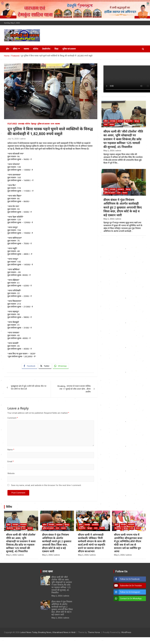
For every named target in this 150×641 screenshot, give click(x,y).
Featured (12, 124)
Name (10, 449)
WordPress (126, 632)
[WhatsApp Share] (61, 366)
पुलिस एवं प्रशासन (69, 49)
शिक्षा (56, 49)
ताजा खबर (48, 571)
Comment (12, 418)
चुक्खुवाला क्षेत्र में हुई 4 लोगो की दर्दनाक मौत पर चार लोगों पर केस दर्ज (28, 387)
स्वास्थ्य (26, 49)
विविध (9, 506)
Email (10, 461)
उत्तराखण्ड (121, 121)
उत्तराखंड (21, 124)
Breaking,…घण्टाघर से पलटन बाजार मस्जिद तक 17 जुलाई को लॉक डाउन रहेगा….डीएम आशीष (74, 389)
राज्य (52, 124)
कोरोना (35, 49)
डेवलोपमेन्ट (46, 49)
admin (23, 139)
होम (7, 49)
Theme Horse (94, 632)
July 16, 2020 (13, 139)
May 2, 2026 (108, 151)
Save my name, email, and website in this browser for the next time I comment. (46, 485)
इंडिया (15, 49)
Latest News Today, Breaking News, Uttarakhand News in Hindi (47, 632)
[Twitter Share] (45, 366)
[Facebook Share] (29, 366)
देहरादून (33, 124)
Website (11, 473)
